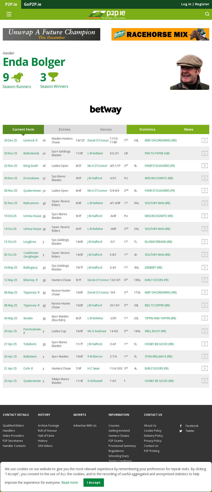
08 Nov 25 (10, 191)
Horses (106, 129)
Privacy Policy (152, 441)
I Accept (93, 482)
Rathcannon (31, 203)
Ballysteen (30, 356)
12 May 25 (10, 280)
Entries (65, 129)
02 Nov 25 (10, 203)
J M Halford (95, 178)
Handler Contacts (14, 446)
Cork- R (28, 368)
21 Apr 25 (10, 368)
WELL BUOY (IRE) (155, 331)
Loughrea (29, 242)
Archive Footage (48, 426)
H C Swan (94, 368)
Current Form (23, 129)
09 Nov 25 (10, 178)
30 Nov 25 (10, 153)
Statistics (147, 129)
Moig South (30, 166)
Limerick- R (30, 140)
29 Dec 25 (10, 140)
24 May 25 (10, 267)
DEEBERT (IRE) (153, 267)
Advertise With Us (84, 426)
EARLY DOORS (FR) (156, 280)
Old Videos (45, 446)
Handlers (9, 431)
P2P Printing (151, 451)
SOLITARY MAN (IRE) (157, 203)
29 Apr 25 (10, 331)
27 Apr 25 (10, 344)
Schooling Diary (119, 456)
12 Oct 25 (10, 242)
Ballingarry (30, 267)
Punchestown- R (32, 331)
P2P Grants (116, 441)
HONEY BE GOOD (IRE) (159, 344)
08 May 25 (10, 292)
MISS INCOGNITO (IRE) (159, 178)
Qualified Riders (13, 426)
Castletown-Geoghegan (31, 254)
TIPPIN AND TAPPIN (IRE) (160, 318)
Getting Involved (119, 431)
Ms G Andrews (97, 331)
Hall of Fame (46, 436)
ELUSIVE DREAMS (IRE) (158, 242)
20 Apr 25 (10, 381)
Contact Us (151, 446)
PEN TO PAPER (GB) (157, 153)
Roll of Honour (47, 431)
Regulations (116, 451)
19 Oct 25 (10, 216)
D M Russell (95, 381)
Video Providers (13, 436)
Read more (69, 482)
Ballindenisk (31, 153)
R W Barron (95, 356)
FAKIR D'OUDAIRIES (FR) (160, 166)
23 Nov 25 (10, 166)
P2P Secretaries (13, 441)
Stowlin (28, 318)
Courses (114, 426)
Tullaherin (29, 344)
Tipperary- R (31, 292)
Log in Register (195, 4)
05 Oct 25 (10, 255)
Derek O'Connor (98, 140)
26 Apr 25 (10, 356)
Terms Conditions (120, 461)
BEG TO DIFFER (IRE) (157, 305)
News (188, 129)
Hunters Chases (119, 436)
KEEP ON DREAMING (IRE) (161, 140)
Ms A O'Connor (97, 166)
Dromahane (31, 178)
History (42, 441)
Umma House (32, 216)
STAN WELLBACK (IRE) (158, 356)
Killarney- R (30, 280)
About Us (150, 426)
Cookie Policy (152, 431)
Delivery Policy (153, 436)
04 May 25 (10, 318)
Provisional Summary (122, 446)
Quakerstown (32, 191)
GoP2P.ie (32, 4)
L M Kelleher (95, 153)
